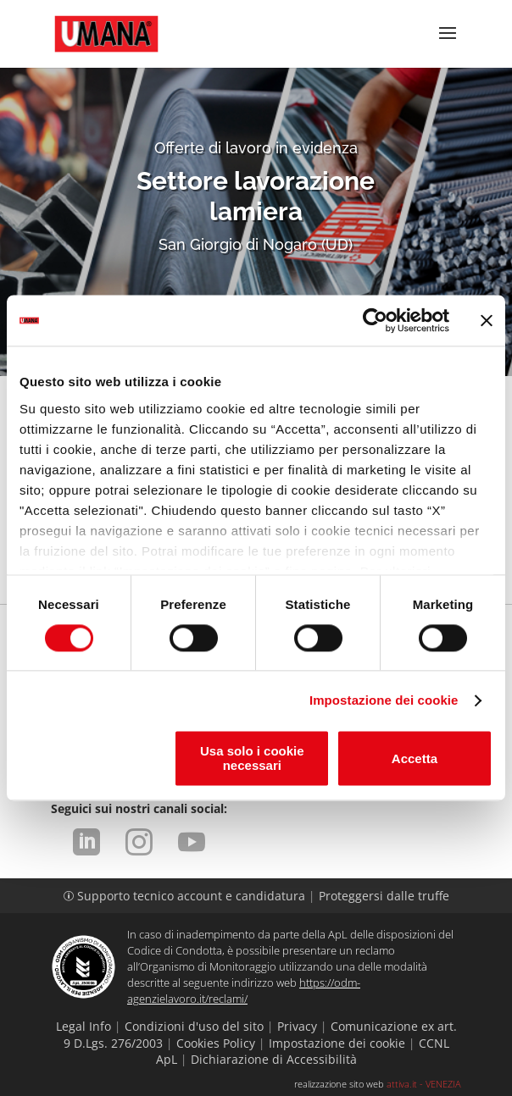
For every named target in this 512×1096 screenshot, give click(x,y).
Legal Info (83, 1026)
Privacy (297, 1026)
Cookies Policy (215, 1043)
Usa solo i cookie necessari (252, 759)
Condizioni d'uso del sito (194, 1026)
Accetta (414, 758)
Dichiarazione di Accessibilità (274, 1059)
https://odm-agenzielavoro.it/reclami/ (243, 990)
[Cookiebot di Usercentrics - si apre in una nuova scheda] (375, 320)
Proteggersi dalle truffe (384, 896)
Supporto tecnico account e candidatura (186, 896)
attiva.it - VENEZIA (424, 1083)
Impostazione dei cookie (384, 700)
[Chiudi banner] (487, 320)
